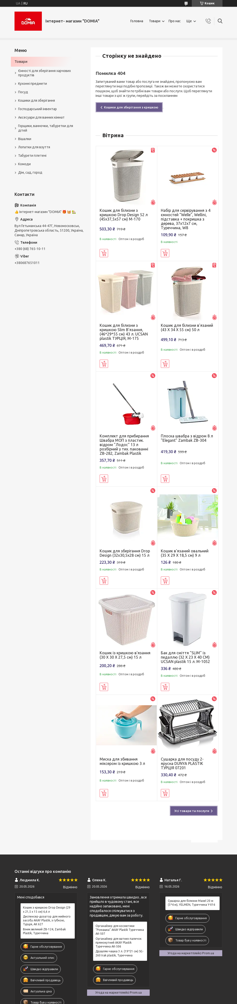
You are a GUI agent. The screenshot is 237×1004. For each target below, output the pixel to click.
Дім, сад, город (30, 172)
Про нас (175, 21)
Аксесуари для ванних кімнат (41, 117)
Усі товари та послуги (191, 810)
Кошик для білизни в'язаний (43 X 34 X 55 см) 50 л (187, 327)
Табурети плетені (32, 155)
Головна (136, 21)
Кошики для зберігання (36, 100)
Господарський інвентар (37, 109)
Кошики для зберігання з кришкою (131, 107)
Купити (104, 253)
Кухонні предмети (32, 83)
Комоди (24, 164)
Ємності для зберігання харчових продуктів (44, 73)
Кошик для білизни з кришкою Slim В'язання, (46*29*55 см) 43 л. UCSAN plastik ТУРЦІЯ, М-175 (124, 332)
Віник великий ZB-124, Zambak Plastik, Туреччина (44, 931)
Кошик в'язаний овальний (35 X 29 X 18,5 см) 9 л (184, 553)
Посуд (23, 92)
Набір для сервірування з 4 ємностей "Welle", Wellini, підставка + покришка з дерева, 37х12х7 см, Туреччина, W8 (185, 219)
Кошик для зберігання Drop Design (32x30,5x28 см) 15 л (125, 553)
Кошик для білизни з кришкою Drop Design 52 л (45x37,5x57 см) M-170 (124, 214)
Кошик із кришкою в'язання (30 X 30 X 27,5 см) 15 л (125, 655)
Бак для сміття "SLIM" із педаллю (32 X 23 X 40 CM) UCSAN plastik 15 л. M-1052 (185, 657)
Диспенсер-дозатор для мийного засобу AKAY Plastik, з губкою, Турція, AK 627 (47, 920)
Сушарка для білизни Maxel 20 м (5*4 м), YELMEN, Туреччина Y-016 (191, 902)
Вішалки (24, 139)
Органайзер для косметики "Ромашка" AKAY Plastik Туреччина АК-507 (120, 929)
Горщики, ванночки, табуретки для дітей (45, 128)
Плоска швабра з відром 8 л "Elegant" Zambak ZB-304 (187, 438)
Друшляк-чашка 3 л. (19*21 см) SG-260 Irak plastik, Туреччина (119, 953)
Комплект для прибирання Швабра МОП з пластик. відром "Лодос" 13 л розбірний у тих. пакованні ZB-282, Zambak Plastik (124, 445)
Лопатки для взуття (34, 147)
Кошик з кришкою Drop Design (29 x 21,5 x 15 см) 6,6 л (46, 909)
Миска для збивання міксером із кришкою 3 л (122, 761)
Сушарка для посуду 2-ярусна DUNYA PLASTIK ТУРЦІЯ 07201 (182, 763)
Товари (154, 21)
